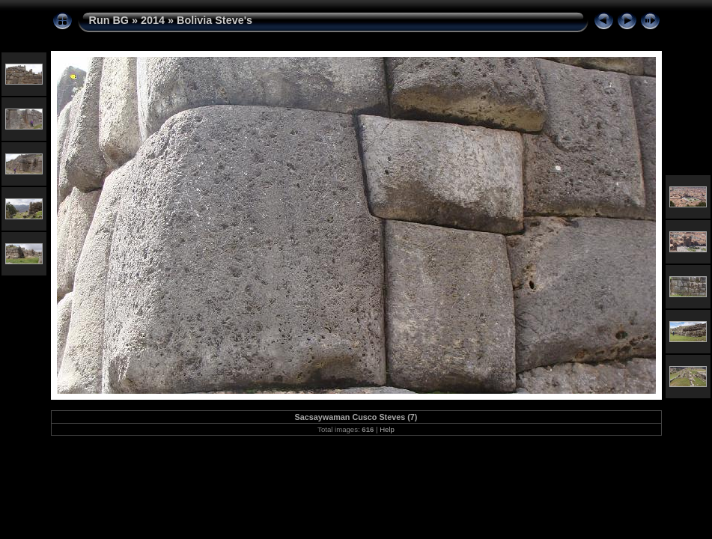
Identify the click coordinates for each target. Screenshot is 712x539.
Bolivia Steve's (214, 20)
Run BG (109, 20)
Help (387, 429)
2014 (153, 20)
